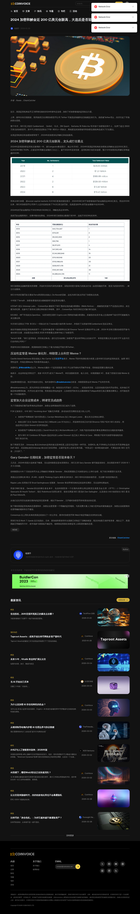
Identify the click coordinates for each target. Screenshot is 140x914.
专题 (51, 11)
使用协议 (36, 869)
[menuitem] (14, 11)
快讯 (39, 11)
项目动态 (13, 632)
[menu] (68, 11)
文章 (27, 11)
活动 (75, 11)
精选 (12, 609)
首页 (16, 11)
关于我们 (36, 866)
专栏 (63, 11)
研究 (12, 745)
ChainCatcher (123, 538)
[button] (78, 866)
